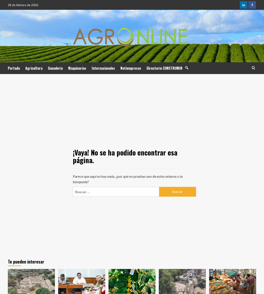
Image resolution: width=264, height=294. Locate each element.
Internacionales (103, 68)
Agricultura (33, 68)
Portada (14, 68)
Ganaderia (55, 68)
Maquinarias (77, 68)
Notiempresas (130, 68)
